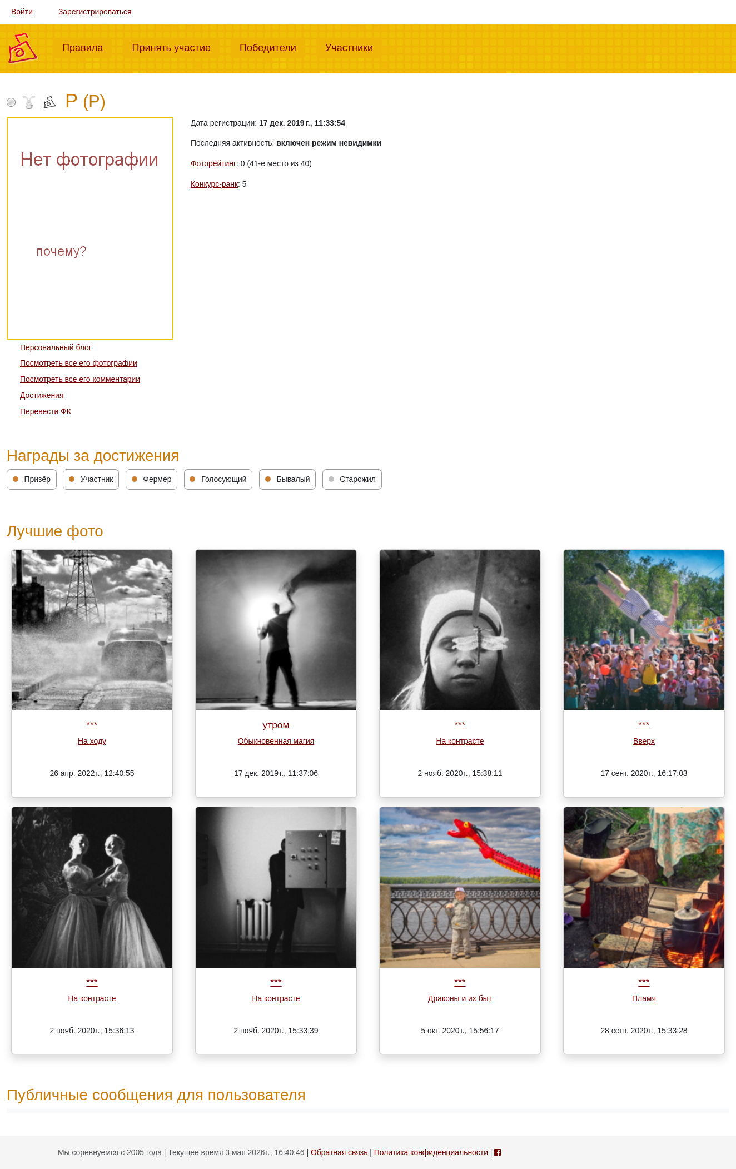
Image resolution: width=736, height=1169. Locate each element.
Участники (353, 46)
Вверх (644, 741)
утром (276, 724)
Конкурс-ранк (214, 184)
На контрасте (460, 741)
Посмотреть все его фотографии (78, 363)
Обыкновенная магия (276, 741)
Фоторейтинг (213, 163)
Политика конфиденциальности (431, 1152)
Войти (22, 11)
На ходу (92, 741)
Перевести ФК (45, 411)
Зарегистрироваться (95, 11)
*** (91, 724)
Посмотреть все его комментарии (80, 379)
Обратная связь (339, 1152)
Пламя (644, 998)
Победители (272, 46)
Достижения (41, 395)
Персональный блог (56, 347)
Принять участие (176, 46)
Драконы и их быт (460, 998)
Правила (87, 46)
